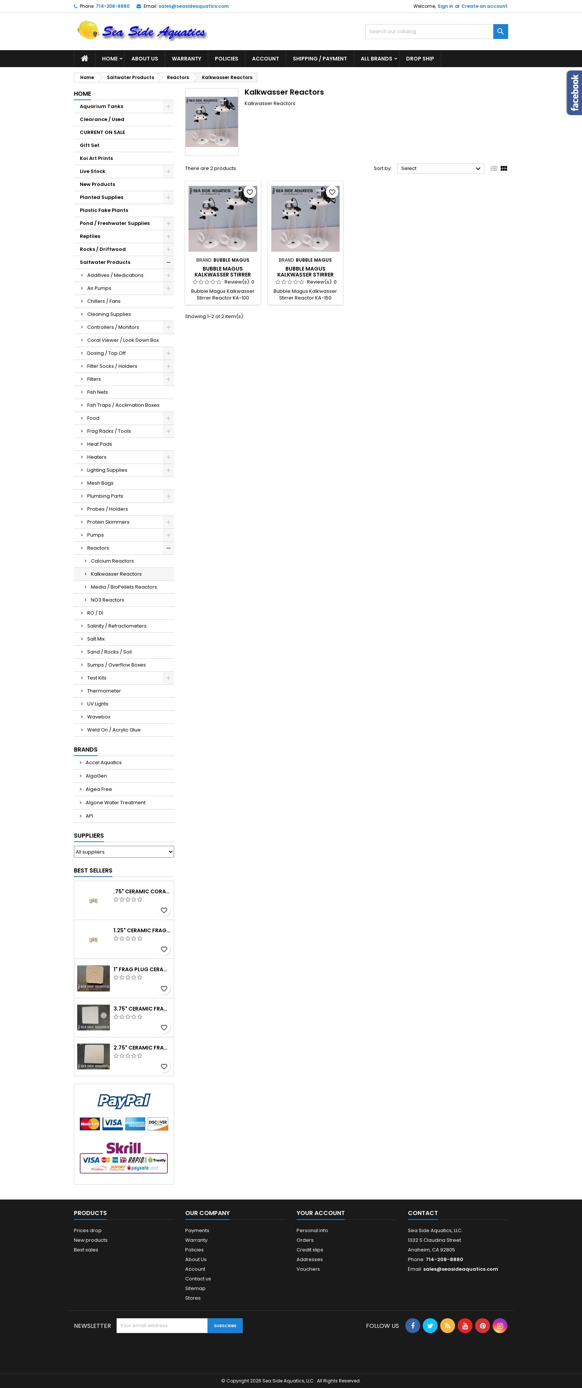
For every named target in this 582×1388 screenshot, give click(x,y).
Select (442, 168)
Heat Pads (99, 444)
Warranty (186, 58)
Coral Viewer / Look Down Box (123, 340)
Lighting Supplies (107, 470)
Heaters (97, 457)
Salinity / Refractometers (117, 625)
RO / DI (95, 612)
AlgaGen (96, 775)
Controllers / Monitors (113, 327)
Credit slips (310, 1249)
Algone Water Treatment (115, 802)
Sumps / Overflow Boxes (116, 664)
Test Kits (97, 677)
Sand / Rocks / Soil (109, 651)
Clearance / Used (102, 119)
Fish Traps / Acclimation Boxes (123, 405)
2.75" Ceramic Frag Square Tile (142, 1048)
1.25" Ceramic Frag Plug (142, 930)
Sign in (445, 6)
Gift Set (89, 145)
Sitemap (195, 1288)
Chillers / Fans (104, 301)
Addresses (310, 1259)
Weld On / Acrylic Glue (114, 729)
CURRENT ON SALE (102, 132)
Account (265, 58)
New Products (97, 184)
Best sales (86, 1249)
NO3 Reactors (107, 599)
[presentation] (173, 1351)
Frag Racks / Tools (109, 431)
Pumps (95, 534)
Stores (193, 1298)
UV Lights (97, 703)
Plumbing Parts (105, 496)
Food (93, 418)
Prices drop (88, 1230)
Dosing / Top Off (106, 353)
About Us (144, 58)
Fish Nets (97, 392)
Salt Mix (96, 638)
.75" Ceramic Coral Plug (142, 891)
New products (91, 1240)
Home (110, 58)
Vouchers (308, 1269)
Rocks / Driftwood (103, 249)
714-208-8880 (113, 6)
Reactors (98, 547)
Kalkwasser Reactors (116, 573)
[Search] (436, 31)
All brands (376, 58)
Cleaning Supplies (109, 314)
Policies (226, 58)
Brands (86, 749)
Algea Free (98, 789)
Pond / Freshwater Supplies (115, 223)
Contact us (198, 1278)
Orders (305, 1240)
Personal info (312, 1230)
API (89, 815)
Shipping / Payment (320, 58)
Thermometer (104, 690)
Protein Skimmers (108, 522)
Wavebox (98, 716)
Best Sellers (93, 870)
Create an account (484, 6)
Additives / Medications (115, 275)
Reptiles (90, 236)
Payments (197, 1230)
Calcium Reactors (112, 560)
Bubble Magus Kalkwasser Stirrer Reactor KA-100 (222, 274)
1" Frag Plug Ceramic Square (142, 969)
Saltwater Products (105, 262)
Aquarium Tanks (101, 106)
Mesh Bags (100, 483)
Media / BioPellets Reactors (124, 586)
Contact (423, 1213)
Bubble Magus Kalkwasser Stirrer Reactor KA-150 (305, 274)
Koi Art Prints (96, 158)
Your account (321, 1213)
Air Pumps (99, 288)
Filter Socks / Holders (112, 366)
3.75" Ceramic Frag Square (142, 1009)
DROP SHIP (420, 58)
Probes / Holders (107, 509)
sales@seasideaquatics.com (193, 6)
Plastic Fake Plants (104, 210)
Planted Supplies (101, 197)
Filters (94, 379)
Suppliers (89, 835)
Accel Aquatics (103, 762)
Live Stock (92, 171)
